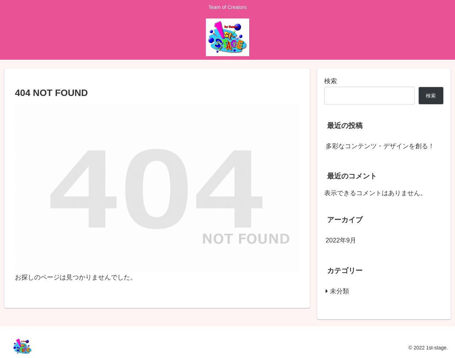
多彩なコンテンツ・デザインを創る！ (380, 146)
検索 (330, 81)
